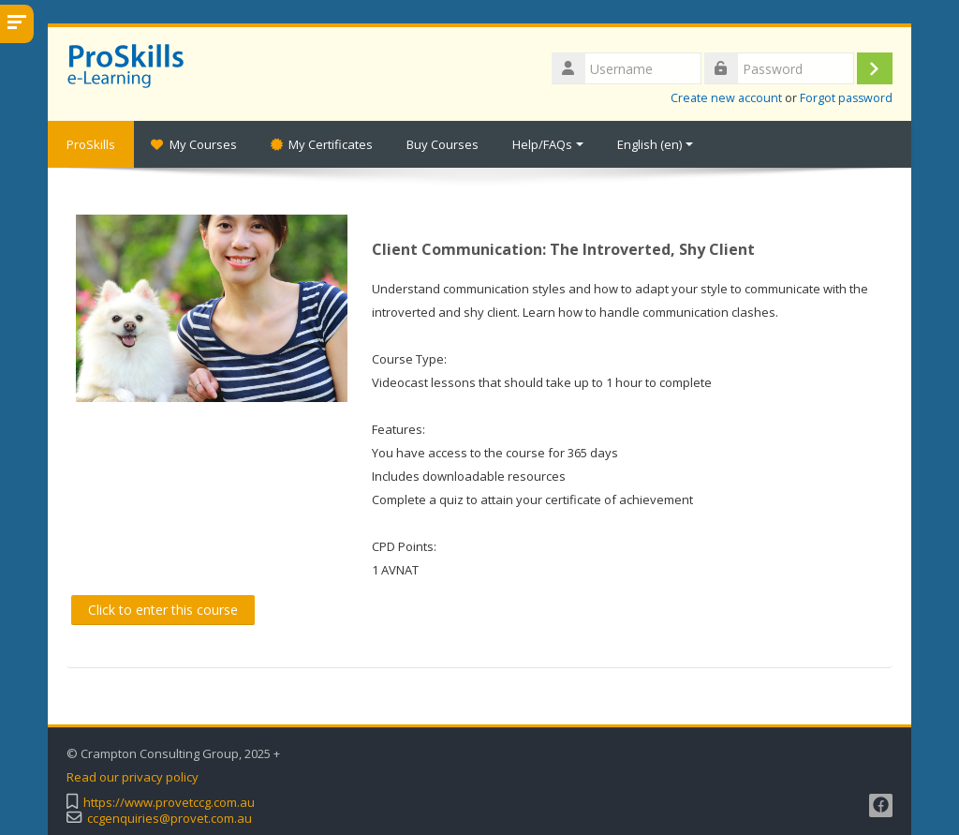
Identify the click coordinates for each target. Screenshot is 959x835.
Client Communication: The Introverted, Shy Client (563, 249)
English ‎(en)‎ (655, 144)
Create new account (726, 98)
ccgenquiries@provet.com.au (169, 819)
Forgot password (846, 98)
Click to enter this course (163, 610)
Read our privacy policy (132, 777)
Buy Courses (442, 144)
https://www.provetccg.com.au (169, 803)
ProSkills (90, 144)
